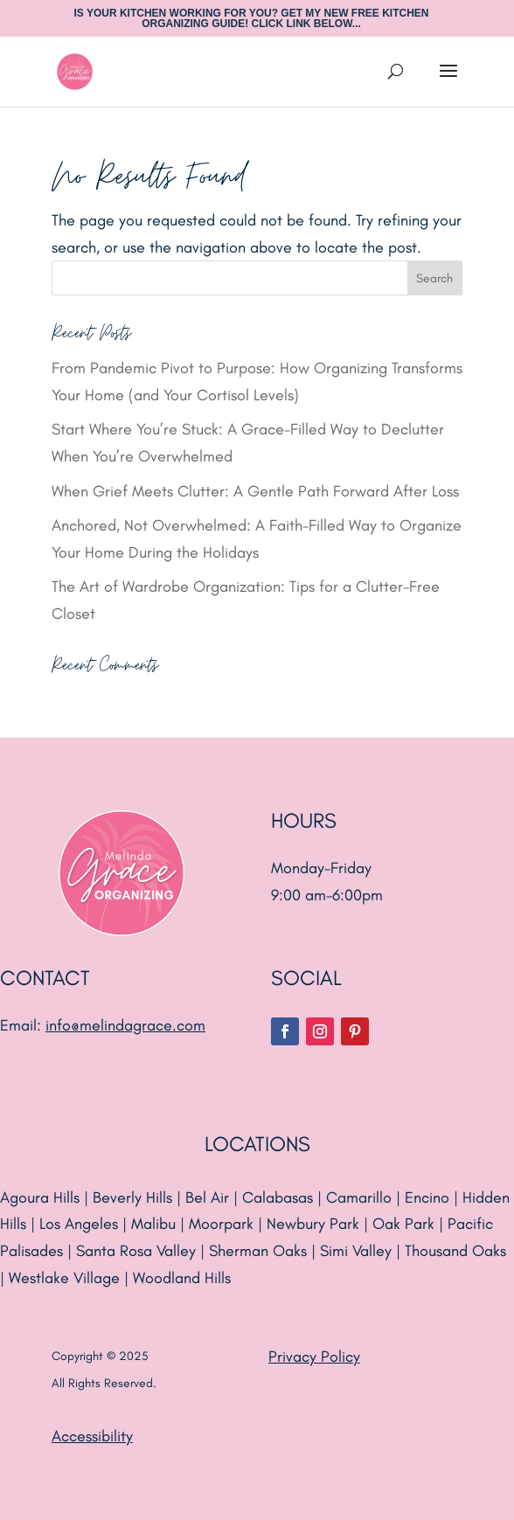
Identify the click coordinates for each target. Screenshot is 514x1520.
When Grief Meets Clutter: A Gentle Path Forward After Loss (255, 491)
